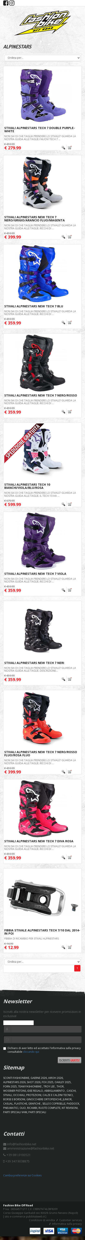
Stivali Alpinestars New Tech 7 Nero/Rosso (40, 395)
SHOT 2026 (33, 1082)
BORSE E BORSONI (14, 1099)
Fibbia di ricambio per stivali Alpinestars (31, 938)
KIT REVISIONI (70, 1108)
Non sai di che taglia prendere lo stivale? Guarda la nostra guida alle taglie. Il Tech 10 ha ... (40, 494)
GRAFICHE (34, 1103)
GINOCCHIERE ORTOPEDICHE (44, 1099)
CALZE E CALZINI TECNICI (58, 1095)
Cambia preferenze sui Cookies (22, 1175)
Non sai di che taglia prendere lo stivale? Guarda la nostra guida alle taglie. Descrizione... (40, 669)
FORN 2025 (10, 1086)
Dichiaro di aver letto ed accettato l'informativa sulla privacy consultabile (42, 1050)
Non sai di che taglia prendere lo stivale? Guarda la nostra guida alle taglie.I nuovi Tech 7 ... (40, 137)
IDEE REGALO (35, 1091)
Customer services (70, 1220)
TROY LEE (49, 1086)
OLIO (23, 1108)
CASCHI (71, 1091)
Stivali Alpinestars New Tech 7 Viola (35, 574)
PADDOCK (73, 1103)
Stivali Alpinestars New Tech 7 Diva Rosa (38, 841)
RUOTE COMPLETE (49, 1108)
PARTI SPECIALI (37, 1112)
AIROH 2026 (55, 1078)
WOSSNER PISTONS (14, 1091)
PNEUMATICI (10, 1108)
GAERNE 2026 (39, 1078)
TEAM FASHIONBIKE (30, 1086)
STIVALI (7, 1095)
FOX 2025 (47, 1082)
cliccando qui (31, 1052)
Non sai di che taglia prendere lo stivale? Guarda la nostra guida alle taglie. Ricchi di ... (40, 227)
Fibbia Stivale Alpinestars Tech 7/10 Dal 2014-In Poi (42, 931)
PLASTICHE (20, 1103)
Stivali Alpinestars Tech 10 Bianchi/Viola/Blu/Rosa (27, 486)
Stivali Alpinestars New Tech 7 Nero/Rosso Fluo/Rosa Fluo (40, 753)
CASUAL (8, 1103)
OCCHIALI (19, 1095)
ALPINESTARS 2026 (14, 1082)
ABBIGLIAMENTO (54, 1091)
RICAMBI (32, 1108)
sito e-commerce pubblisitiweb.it (25, 1216)
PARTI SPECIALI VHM (15, 1112)
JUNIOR (67, 1099)
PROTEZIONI (33, 1095)
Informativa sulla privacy (67, 1224)
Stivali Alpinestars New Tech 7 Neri (34, 663)
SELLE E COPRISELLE (53, 1103)
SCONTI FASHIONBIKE (16, 1078)
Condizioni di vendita (42, 1220)
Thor (60, 1086)
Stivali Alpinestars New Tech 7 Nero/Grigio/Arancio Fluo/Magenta (34, 218)
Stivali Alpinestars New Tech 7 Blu (33, 306)
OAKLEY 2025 (63, 1082)
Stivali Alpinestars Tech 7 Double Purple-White (39, 129)
